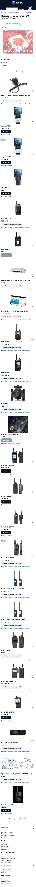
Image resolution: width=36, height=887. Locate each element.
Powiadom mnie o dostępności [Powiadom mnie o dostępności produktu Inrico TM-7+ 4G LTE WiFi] (12, 748)
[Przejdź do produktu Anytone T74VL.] (18, 146)
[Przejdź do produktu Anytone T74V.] (18, 115)
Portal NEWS (5, 848)
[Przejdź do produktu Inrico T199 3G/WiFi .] (18, 516)
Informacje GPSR (6, 862)
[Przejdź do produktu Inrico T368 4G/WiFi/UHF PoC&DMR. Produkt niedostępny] (18, 578)
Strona (13, 71)
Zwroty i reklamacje (6, 860)
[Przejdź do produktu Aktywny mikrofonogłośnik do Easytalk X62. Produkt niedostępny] (18, 84)
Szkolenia (4, 844)
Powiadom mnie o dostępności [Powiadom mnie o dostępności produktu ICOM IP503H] (12, 378)
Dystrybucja (4, 846)
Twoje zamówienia (6, 869)
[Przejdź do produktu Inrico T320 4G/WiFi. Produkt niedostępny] (18, 547)
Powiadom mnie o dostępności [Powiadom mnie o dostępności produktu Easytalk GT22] (12, 224)
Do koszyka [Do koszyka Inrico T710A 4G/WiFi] (6, 717)
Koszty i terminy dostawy (8, 858)
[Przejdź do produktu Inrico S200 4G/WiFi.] (18, 455)
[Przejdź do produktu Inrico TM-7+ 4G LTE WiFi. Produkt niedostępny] (18, 732)
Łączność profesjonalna (26, 12)
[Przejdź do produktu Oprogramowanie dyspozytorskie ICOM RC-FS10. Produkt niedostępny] (18, 763)
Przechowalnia (5, 872)
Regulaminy (4, 857)
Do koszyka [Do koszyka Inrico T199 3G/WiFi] (6, 532)
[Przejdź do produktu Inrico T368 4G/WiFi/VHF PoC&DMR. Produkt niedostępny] (18, 609)
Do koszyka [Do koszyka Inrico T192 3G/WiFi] (6, 502)
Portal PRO (4, 849)
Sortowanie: (4, 62)
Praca (3, 837)
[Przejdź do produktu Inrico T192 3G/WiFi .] (18, 485)
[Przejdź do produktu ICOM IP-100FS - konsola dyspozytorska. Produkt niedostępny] (18, 300)
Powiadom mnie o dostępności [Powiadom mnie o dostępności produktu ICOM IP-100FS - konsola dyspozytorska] (12, 316)
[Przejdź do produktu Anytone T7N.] (18, 177)
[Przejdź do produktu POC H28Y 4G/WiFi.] (18, 794)
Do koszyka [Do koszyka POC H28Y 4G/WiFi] (6, 810)
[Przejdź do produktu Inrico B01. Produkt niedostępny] (18, 393)
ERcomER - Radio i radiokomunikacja (10, 12)
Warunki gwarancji (6, 883)
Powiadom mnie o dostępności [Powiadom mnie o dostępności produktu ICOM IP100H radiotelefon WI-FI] (12, 347)
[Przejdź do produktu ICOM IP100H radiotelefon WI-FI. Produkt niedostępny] (18, 331)
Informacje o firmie (6, 832)
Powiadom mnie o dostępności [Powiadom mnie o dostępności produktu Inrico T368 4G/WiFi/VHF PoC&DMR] (12, 625)
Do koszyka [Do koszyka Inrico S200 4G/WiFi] (6, 471)
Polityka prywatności (7, 880)
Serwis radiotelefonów (7, 835)
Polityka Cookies (6, 881)
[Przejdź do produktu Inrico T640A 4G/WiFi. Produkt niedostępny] (18, 671)
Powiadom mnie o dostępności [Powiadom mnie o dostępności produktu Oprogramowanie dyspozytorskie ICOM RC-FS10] (12, 779)
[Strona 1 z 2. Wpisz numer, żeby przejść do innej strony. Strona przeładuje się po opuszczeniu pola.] (16, 72)
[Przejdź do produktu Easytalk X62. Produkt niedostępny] (18, 239)
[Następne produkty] (20, 818)
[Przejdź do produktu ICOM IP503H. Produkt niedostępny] (18, 362)
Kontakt (3, 834)
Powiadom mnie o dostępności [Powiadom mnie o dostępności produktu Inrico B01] (12, 409)
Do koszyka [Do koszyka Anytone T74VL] (6, 162)
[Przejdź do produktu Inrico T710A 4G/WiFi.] (18, 701)
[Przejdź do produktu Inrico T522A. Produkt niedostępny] (18, 640)
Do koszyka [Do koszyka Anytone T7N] (6, 193)
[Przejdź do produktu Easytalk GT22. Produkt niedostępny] (18, 208)
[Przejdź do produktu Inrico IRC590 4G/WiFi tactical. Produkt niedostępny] (18, 424)
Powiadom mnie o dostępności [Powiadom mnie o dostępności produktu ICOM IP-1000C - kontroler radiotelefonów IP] (12, 286)
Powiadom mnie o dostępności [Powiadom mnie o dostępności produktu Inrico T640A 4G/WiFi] (12, 687)
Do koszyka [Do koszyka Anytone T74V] (6, 131)
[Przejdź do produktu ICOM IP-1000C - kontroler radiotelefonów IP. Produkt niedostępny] (18, 270)
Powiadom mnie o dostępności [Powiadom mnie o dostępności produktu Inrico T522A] (12, 656)
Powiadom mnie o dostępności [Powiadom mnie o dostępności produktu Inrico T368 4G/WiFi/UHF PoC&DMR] (12, 594)
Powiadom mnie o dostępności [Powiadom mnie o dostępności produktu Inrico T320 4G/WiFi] (12, 563)
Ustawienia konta (6, 871)
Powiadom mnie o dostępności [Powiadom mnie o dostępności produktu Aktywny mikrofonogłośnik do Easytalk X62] (12, 101)
